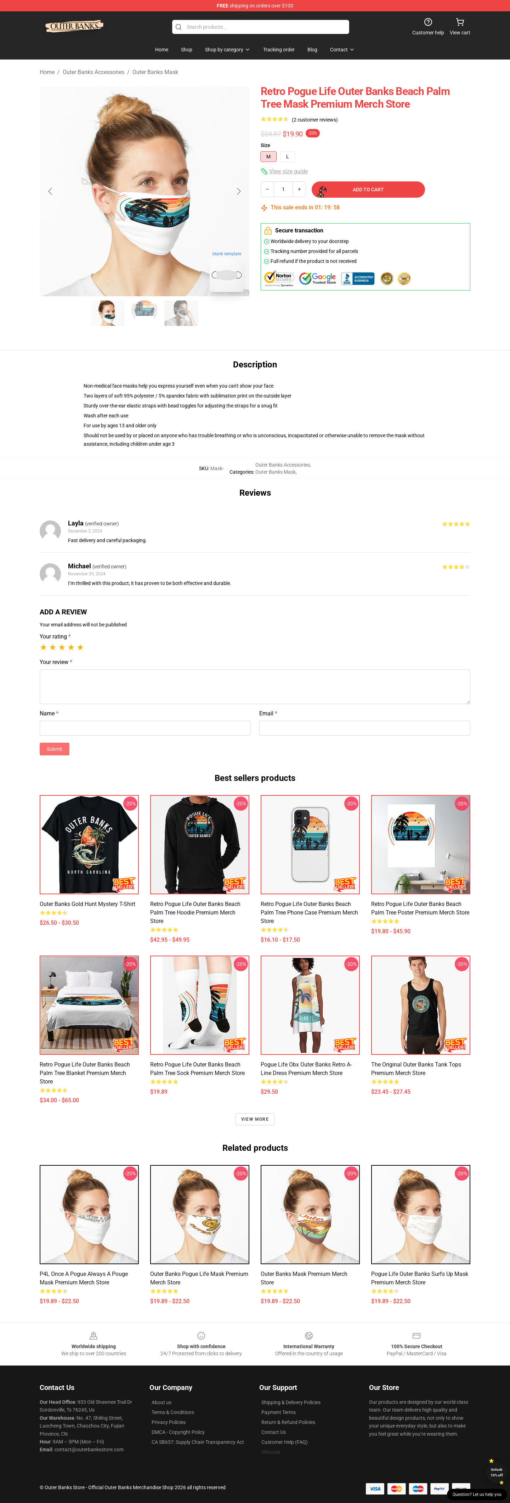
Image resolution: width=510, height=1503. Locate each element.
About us (161, 1402)
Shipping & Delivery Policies (291, 1402)
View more (255, 1119)
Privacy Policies (169, 1422)
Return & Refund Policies (288, 1422)
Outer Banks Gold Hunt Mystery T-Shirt (87, 904)
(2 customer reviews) (315, 120)
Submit (54, 749)
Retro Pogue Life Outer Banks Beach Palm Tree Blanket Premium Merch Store (85, 1073)
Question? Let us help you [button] (477, 1494)
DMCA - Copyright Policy (178, 1432)
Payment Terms (278, 1412)
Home (47, 72)
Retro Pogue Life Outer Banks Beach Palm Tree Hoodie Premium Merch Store (195, 912)
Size (265, 145)
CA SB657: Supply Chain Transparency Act (198, 1442)
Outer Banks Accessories (93, 72)
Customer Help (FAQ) (284, 1442)
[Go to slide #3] (181, 313)
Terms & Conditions (173, 1412)
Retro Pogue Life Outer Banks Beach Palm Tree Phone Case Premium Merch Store (309, 912)
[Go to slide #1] (108, 313)
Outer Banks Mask (155, 72)
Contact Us (273, 1432)
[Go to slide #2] (145, 313)
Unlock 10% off (497, 1472)
